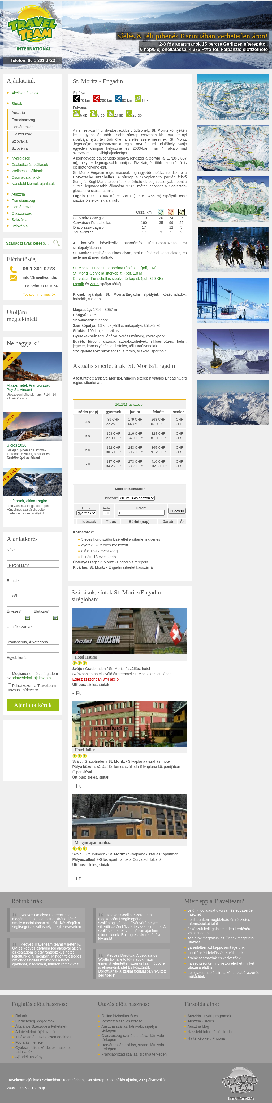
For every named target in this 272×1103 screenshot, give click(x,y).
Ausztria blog (198, 1026)
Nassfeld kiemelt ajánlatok (31, 183)
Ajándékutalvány (29, 1057)
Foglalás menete (29, 1042)
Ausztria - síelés (201, 1021)
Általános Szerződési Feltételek (41, 1026)
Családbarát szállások (27, 164)
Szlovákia (20, 141)
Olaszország (22, 134)
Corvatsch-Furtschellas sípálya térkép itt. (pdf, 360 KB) (118, 278)
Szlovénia (20, 148)
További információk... (41, 294)
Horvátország (23, 127)
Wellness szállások (25, 170)
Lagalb (78, 284)
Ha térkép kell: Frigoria (206, 1038)
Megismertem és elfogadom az (32, 676)
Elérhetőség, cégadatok (34, 1021)
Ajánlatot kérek (32, 705)
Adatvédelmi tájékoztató (35, 1032)
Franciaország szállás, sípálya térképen (134, 1054)
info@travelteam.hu (40, 277)
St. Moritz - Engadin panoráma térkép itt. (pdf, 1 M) (115, 268)
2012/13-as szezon (129, 405)
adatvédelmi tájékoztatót (32, 678)
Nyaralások (18, 158)
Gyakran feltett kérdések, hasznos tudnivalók (43, 1049)
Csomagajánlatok (23, 177)
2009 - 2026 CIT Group (26, 1088)
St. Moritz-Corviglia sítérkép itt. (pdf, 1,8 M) (108, 273)
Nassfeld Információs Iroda (210, 1032)
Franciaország (23, 120)
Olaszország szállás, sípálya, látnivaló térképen (132, 1038)
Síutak (14, 103)
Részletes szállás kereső (121, 1021)
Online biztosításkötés (119, 1016)
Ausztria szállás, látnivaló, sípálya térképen (129, 1028)
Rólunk (21, 1016)
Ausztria (18, 113)
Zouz (94, 284)
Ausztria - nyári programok (209, 1016)
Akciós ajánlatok (22, 93)
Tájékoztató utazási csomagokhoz (43, 1037)
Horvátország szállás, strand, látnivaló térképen (132, 1047)
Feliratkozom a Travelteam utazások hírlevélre (31, 687)
